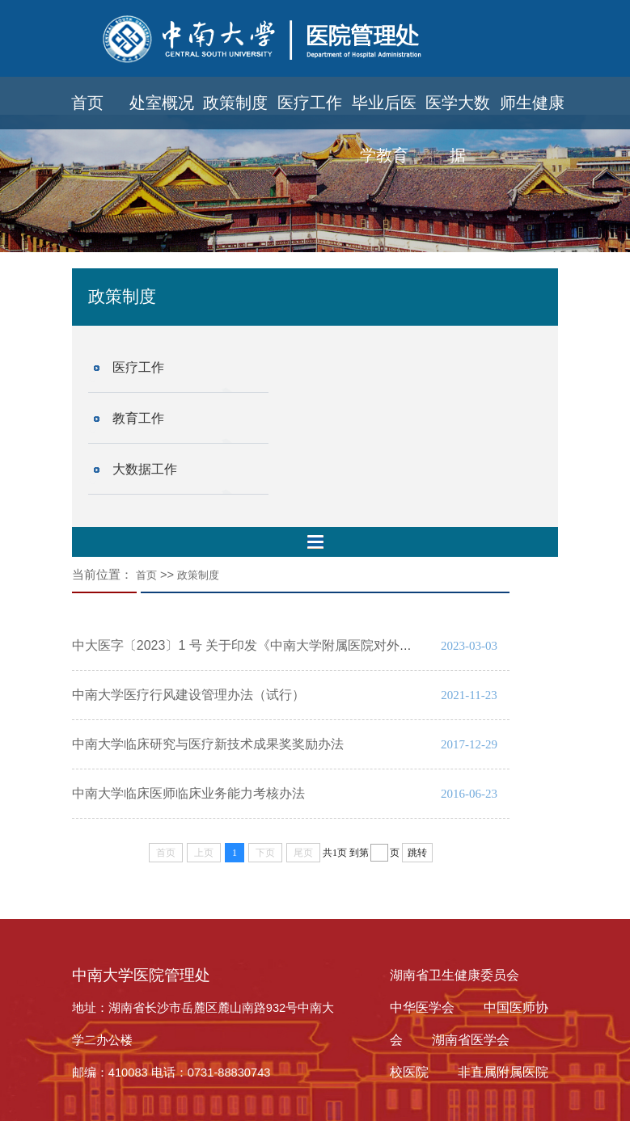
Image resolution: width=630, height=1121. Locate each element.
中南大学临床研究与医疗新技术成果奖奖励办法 (208, 744)
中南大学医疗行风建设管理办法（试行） (188, 695)
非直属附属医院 (503, 1072)
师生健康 (532, 103)
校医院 (409, 1072)
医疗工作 (309, 103)
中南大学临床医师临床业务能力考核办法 (188, 793)
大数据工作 (144, 469)
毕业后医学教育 (384, 111)
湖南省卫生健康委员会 (454, 975)
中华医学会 (422, 1007)
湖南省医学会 (470, 1040)
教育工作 (138, 418)
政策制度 (235, 103)
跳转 (417, 852)
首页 (87, 103)
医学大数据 (457, 111)
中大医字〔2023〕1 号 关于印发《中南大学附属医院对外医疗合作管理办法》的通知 (313, 645)
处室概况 (161, 103)
